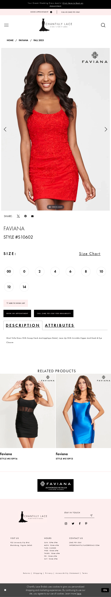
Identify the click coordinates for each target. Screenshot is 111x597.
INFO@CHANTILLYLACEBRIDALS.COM (84, 545)
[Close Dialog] (5, 590)
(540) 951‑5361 (75, 542)
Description (23, 325)
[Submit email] (91, 516)
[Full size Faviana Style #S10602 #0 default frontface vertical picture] (55, 129)
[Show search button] (103, 25)
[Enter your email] (79, 516)
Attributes (60, 325)
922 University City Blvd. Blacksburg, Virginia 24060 (21, 543)
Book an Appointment (17, 313)
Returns (26, 573)
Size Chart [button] (90, 253)
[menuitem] (65, 523)
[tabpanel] (55, 129)
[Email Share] (32, 216)
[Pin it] (25, 216)
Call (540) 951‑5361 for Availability (54, 313)
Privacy (49, 573)
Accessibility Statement (67, 573)
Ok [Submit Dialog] (105, 590)
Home (10, 40)
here (79, 593)
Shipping (37, 573)
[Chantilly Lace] (55, 25)
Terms (85, 573)
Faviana (23, 40)
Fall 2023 (39, 40)
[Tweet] (18, 216)
